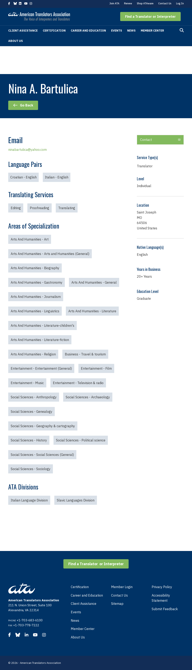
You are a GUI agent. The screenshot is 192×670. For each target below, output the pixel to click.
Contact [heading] (146, 140)
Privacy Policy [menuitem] (162, 587)
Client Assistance (23, 30)
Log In (180, 3)
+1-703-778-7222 (26, 625)
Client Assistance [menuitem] (83, 604)
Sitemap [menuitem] (117, 604)
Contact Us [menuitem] (119, 595)
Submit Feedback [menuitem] (165, 609)
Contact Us (164, 3)
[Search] (182, 30)
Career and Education (88, 30)
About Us (15, 41)
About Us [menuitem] (78, 637)
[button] (150, 16)
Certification (54, 30)
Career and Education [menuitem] (87, 595)
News (131, 30)
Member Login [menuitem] (122, 587)
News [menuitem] (75, 620)
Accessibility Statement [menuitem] (161, 598)
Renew (128, 3)
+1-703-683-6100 (30, 620)
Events (116, 30)
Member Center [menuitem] (82, 629)
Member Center (152, 30)
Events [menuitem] (76, 612)
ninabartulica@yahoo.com (27, 149)
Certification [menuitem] (80, 587)
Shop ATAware (145, 3)
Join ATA (114, 3)
